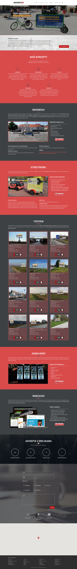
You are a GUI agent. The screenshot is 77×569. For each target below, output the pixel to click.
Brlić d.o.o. (25, 564)
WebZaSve (56, 2)
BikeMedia (36, 2)
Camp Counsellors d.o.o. (11, 563)
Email (27, 477)
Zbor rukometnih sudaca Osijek (12, 561)
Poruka (27, 495)
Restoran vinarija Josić (58, 563)
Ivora (24, 560)
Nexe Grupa (9, 560)
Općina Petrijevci (57, 559)
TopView (46, 2)
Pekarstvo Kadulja (57, 561)
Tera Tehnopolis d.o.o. (11, 564)
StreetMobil (41, 2)
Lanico (40, 560)
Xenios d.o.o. (25, 559)
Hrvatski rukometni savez (42, 561)
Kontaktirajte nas (64, 46)
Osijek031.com (41, 563)
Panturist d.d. (10, 559)
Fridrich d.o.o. (26, 561)
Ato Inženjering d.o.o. (42, 564)
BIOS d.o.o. (56, 560)
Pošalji (52, 507)
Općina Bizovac (41, 559)
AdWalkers (51, 2)
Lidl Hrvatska (57, 564)
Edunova (25, 563)
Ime (26, 472)
